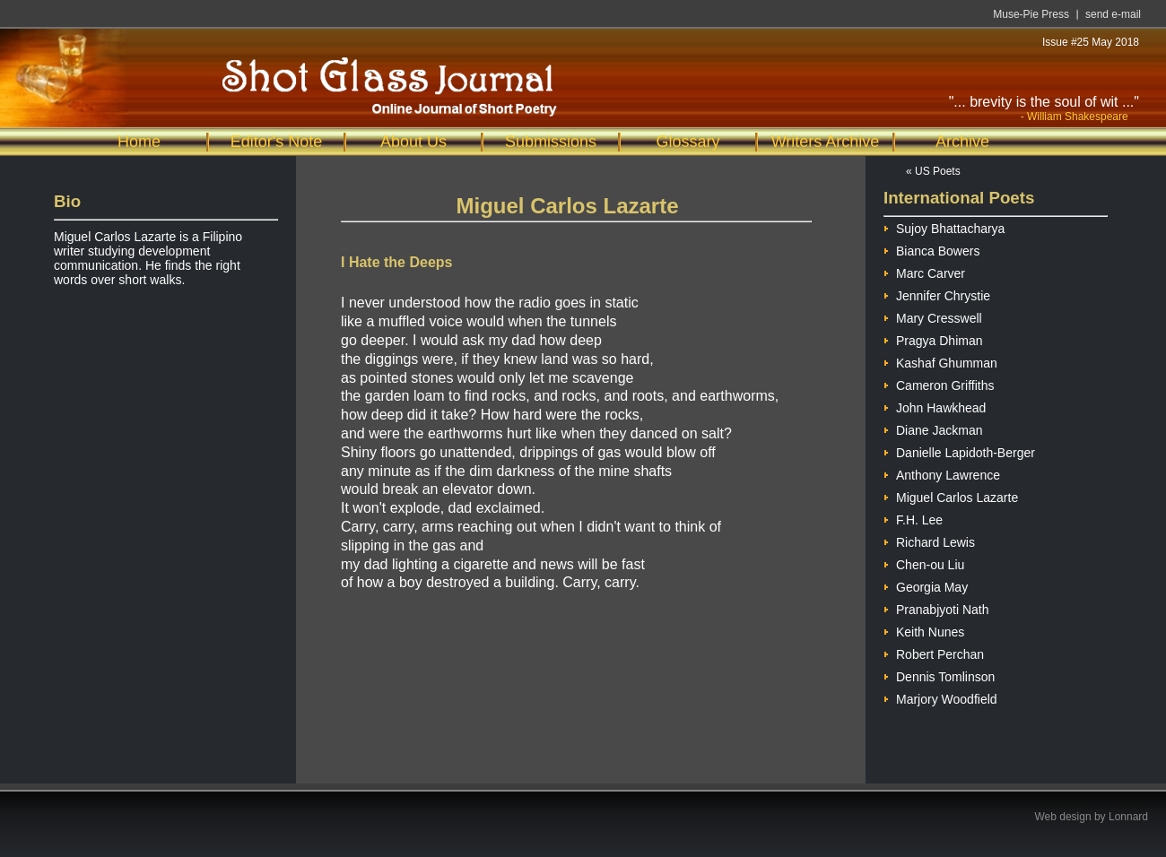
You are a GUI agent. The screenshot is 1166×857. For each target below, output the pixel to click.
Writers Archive (825, 142)
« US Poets (933, 171)
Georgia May (925, 585)
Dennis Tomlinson (939, 674)
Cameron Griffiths (938, 383)
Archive (962, 142)
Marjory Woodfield (940, 697)
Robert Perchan (933, 652)
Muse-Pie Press (1031, 14)
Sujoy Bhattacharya (944, 226)
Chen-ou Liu (923, 562)
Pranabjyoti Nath (936, 607)
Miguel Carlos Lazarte (950, 495)
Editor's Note (276, 142)
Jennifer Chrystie (936, 293)
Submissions (550, 142)
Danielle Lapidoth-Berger (959, 450)
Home (139, 142)
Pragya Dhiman (933, 338)
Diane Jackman (933, 428)
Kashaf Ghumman (940, 360)
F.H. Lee (913, 517)
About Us (413, 142)
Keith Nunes (923, 629)
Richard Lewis (929, 540)
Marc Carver (924, 271)
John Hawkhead (934, 405)
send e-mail (1113, 14)
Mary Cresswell (932, 316)
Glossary (687, 142)
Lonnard (1128, 816)
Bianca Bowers (931, 248)
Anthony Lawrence (941, 472)
